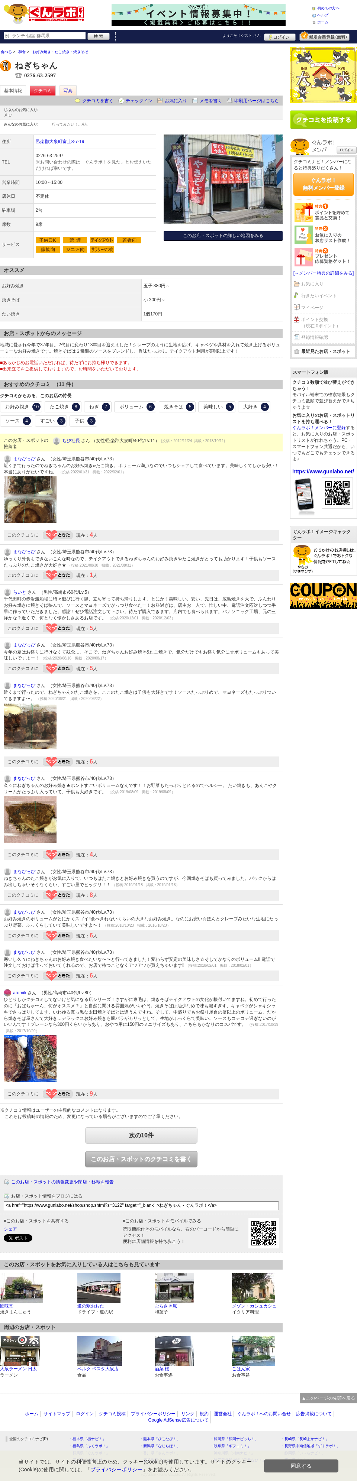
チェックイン (139, 100)
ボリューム (137, 407)
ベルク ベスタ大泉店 (98, 1368)
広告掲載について (314, 1413)
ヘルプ (322, 15)
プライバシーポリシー (153, 1413)
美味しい (218, 407)
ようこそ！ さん (241, 35)
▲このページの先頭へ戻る (328, 1398)
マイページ (312, 307)
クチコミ (43, 90)
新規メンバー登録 (324, 36)
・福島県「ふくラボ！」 (89, 1446)
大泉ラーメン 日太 (18, 1368)
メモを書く (211, 100)
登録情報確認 (314, 337)
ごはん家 (241, 1368)
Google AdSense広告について (178, 1420)
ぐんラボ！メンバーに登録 (319, 427)
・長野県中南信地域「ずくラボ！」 (310, 1446)
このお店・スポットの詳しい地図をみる (223, 235)
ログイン (280, 36)
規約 (204, 1413)
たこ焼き (65, 407)
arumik (19, 992)
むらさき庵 (166, 1306)
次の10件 (141, 1135)
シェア (10, 1229)
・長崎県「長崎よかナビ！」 (305, 1439)
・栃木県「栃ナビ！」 (87, 1439)
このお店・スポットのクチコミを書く (141, 1159)
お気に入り (176, 100)
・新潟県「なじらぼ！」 (159, 1446)
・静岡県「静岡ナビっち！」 (234, 1439)
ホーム (322, 22)
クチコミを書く (97, 100)
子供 (85, 421)
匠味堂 (6, 1306)
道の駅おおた (90, 1306)
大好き (256, 407)
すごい (53, 421)
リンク (187, 1413)
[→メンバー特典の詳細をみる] (323, 273)
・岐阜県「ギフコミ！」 (230, 1446)
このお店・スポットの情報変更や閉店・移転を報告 (62, 1182)
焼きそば (179, 407)
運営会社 (223, 1413)
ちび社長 (71, 440)
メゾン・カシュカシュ (254, 1306)
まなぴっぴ (24, 458)
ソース (18, 421)
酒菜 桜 (162, 1368)
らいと (19, 592)
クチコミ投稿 (112, 1413)
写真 (68, 90)
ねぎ (99, 407)
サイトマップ (57, 1413)
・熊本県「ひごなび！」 (159, 1439)
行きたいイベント (319, 295)
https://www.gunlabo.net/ (323, 471)
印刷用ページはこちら (256, 100)
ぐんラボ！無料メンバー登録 (323, 184)
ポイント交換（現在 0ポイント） (321, 322)
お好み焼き (23, 407)
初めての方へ (328, 8)
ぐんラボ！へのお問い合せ (264, 1413)
